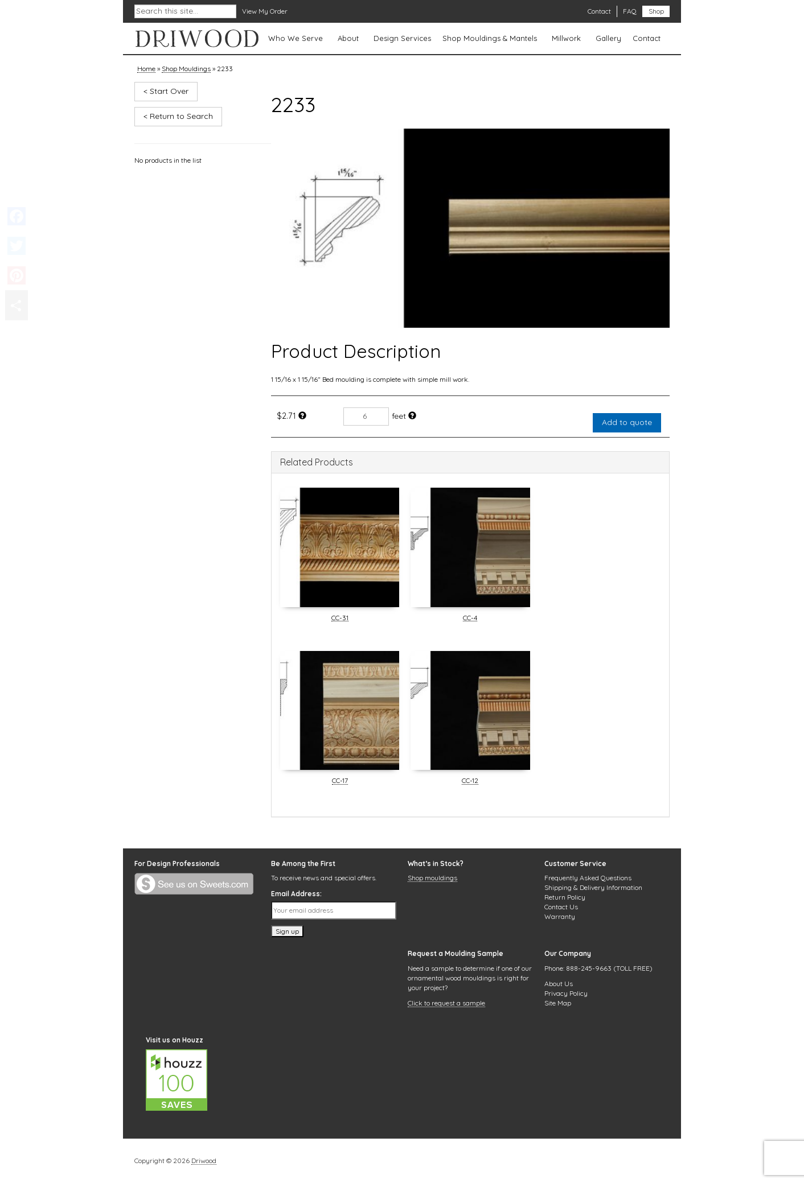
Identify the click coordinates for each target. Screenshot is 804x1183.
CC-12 (470, 781)
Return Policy (564, 897)
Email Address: (296, 893)
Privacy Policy (566, 993)
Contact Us (561, 906)
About (348, 38)
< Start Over (165, 91)
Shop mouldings (432, 878)
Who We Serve (295, 38)
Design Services (402, 38)
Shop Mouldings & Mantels (489, 38)
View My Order (265, 11)
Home (146, 69)
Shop (656, 11)
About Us (558, 983)
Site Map (557, 1003)
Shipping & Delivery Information (593, 887)
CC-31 (339, 618)
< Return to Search (178, 116)
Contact (599, 11)
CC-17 (340, 781)
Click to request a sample (446, 1003)
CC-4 (470, 618)
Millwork (566, 38)
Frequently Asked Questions (587, 877)
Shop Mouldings (186, 69)
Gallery (608, 38)
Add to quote (627, 422)
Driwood (203, 1161)
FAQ (630, 11)
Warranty (559, 916)
